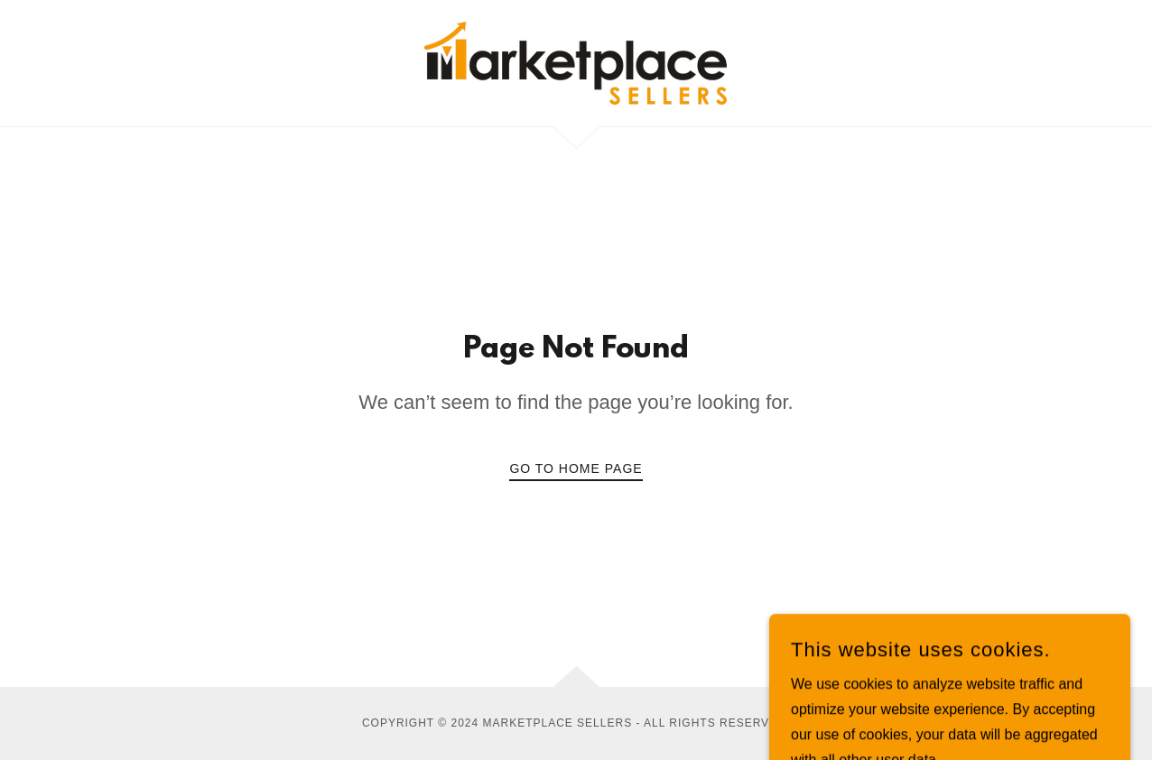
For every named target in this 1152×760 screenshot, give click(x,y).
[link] (575, 62)
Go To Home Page (575, 468)
